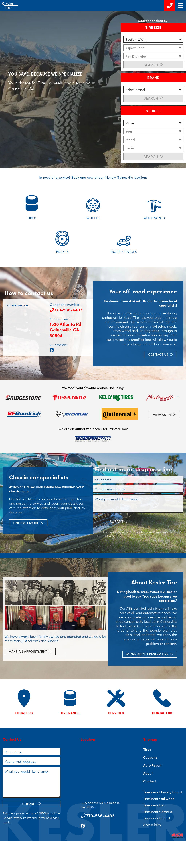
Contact (149, 781)
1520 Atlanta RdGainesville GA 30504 (65, 329)
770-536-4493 (66, 309)
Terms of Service (105, 536)
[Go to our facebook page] (52, 350)
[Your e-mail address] (138, 489)
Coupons (150, 757)
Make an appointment (27, 651)
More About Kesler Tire (147, 654)
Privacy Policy (160, 532)
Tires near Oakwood (158, 798)
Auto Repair (152, 765)
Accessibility (152, 824)
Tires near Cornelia (157, 811)
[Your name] (138, 479)
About (148, 773)
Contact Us (158, 354)
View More (162, 414)
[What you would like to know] (138, 503)
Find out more (26, 522)
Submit (117, 521)
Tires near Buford (156, 818)
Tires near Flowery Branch (163, 792)
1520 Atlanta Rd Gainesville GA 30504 (100, 804)
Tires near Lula (154, 805)
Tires (147, 749)
